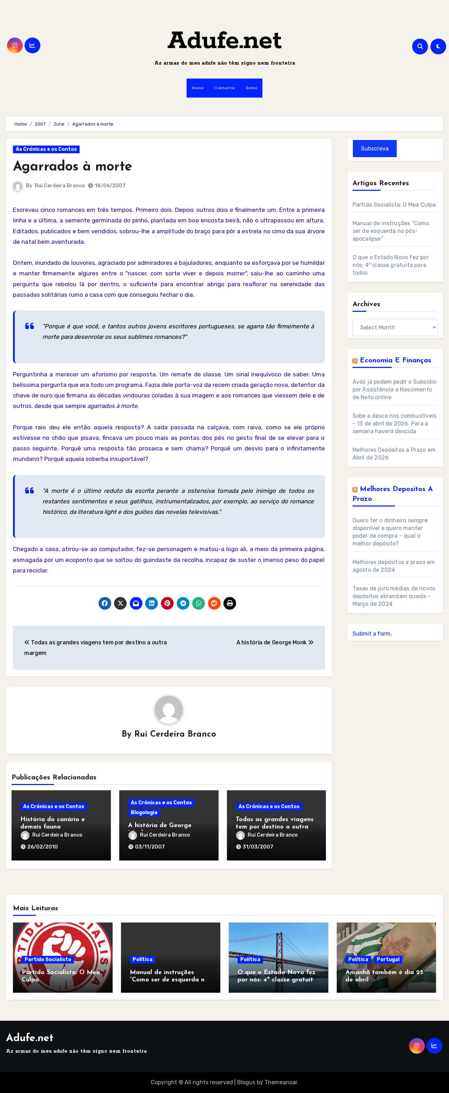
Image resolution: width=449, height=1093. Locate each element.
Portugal (388, 960)
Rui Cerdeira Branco (60, 186)
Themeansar (280, 1082)
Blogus (246, 1082)
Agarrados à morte (72, 167)
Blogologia (144, 813)
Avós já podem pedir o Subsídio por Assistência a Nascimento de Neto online (394, 389)
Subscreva (375, 148)
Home (197, 87)
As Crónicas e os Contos (46, 149)
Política (143, 960)
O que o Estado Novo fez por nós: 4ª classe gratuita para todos (391, 265)
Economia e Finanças (395, 360)
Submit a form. (372, 633)
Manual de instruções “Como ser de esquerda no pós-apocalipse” (391, 231)
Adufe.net (224, 41)
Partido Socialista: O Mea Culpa (394, 204)
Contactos (224, 87)
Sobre (251, 87)
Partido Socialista (48, 960)
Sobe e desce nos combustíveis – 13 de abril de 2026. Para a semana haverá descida (395, 424)
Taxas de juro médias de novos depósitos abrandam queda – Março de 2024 (394, 596)
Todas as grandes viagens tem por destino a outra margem (275, 827)
